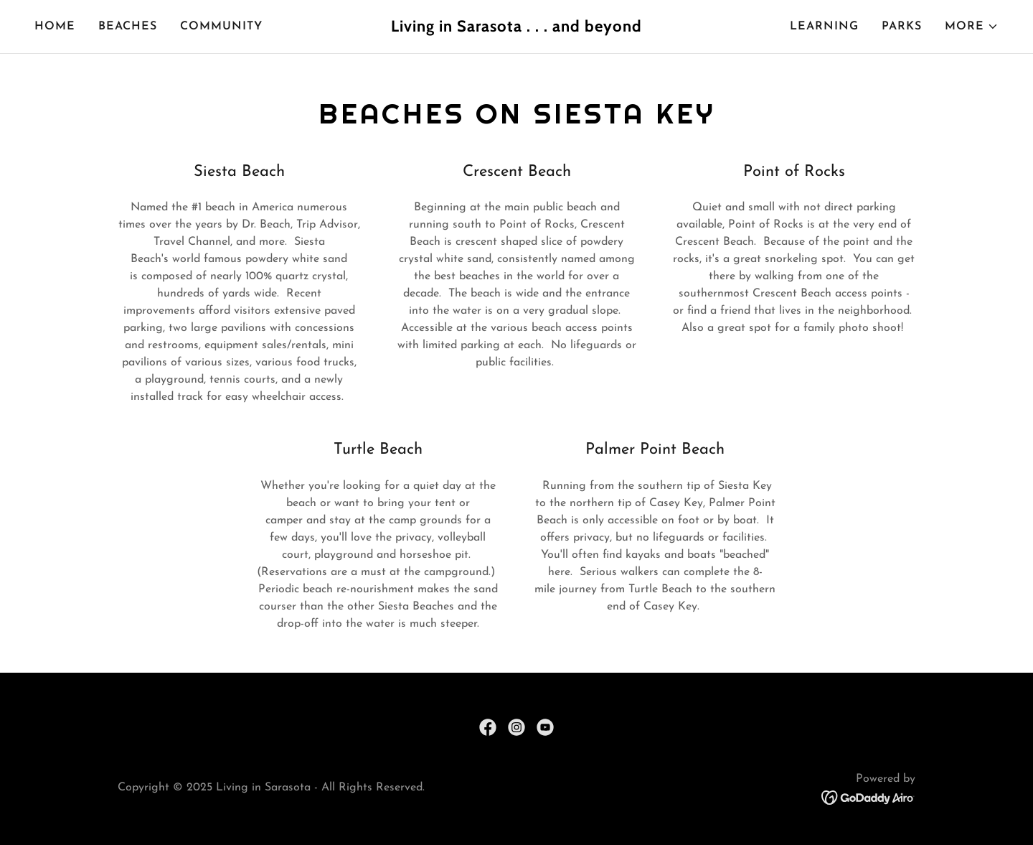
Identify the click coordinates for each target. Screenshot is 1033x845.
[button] (972, 26)
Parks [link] (902, 26)
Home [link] (54, 26)
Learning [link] (824, 26)
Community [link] (221, 26)
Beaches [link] (127, 26)
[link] (516, 28)
